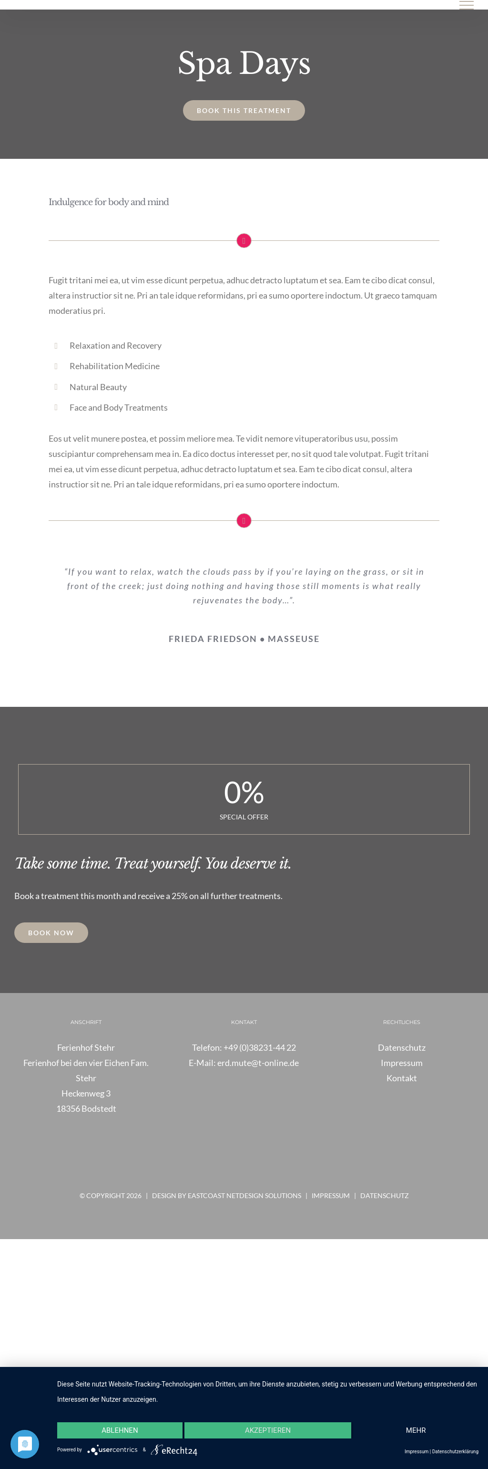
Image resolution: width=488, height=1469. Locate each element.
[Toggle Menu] (467, 5)
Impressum (331, 1195)
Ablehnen (120, 1430)
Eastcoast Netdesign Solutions (244, 1195)
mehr (416, 1430)
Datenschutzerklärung (455, 1451)
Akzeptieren (268, 1430)
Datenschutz (384, 1195)
